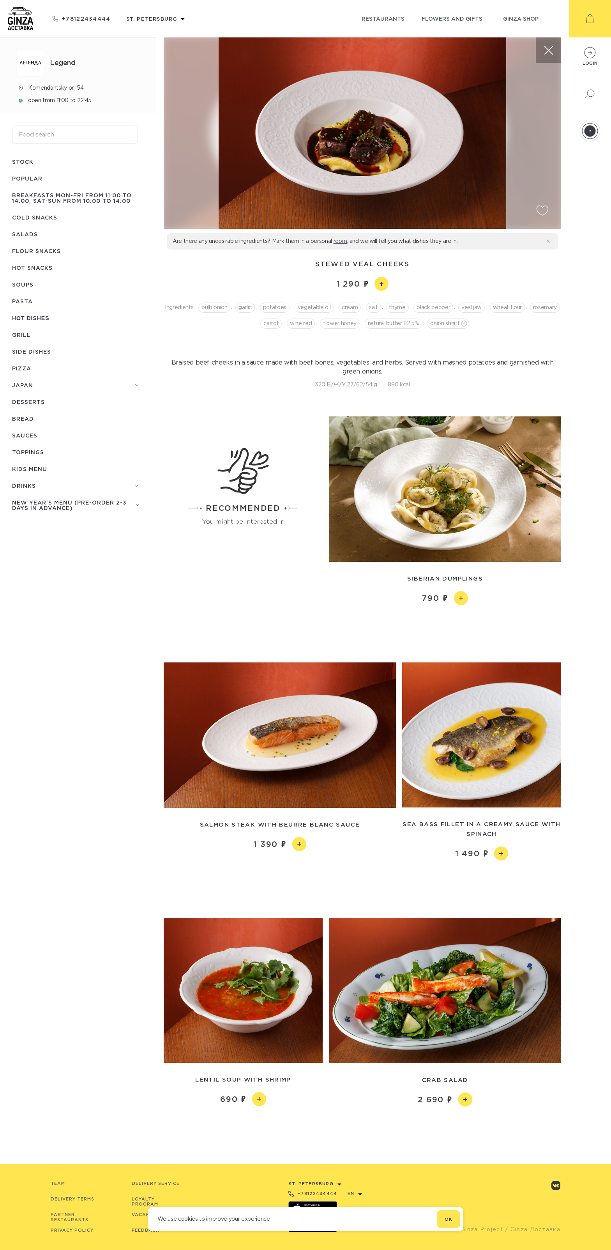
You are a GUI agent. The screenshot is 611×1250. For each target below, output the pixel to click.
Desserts (28, 402)
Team (58, 1183)
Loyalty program (145, 1201)
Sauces (24, 435)
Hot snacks (32, 268)
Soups (23, 284)
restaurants (383, 18)
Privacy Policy (72, 1230)
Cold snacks (34, 217)
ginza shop (521, 18)
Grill (21, 335)
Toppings (28, 452)
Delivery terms (72, 1199)
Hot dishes (30, 318)
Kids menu (29, 469)
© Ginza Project (478, 1229)
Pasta (22, 301)
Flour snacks (36, 251)
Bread (23, 418)
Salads (25, 234)
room (340, 241)
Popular (27, 178)
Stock (23, 162)
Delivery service (156, 1183)
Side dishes (31, 351)
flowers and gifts (452, 18)
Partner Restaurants (69, 1217)
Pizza (21, 368)
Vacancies (146, 1214)
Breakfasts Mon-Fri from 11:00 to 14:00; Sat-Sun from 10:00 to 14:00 (72, 198)
